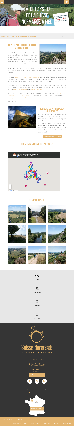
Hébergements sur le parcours (52, 136)
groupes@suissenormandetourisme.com (19, 98)
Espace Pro (46, 424)
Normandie (36, 390)
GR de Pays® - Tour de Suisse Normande (27, 77)
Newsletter (35, 424)
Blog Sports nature (20, 424)
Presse (56, 424)
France (29, 390)
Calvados (44, 390)
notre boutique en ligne (20, 90)
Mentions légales (8, 419)
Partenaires (67, 424)
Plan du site (19, 419)
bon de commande (36, 90)
